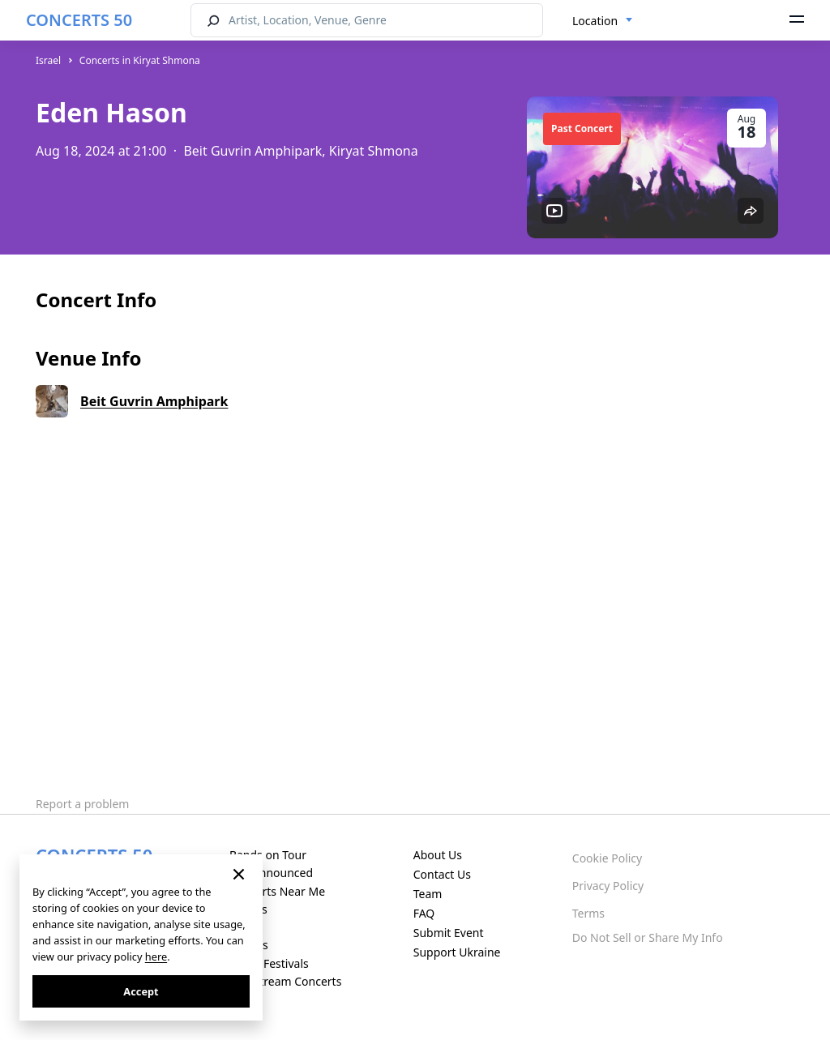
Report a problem (82, 803)
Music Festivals (269, 963)
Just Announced (271, 872)
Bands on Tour (267, 854)
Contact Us (442, 874)
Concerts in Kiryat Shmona (139, 60)
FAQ (424, 913)
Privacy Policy (608, 885)
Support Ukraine (457, 952)
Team (428, 893)
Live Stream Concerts (285, 981)
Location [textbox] (595, 20)
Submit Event (448, 932)
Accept (140, 991)
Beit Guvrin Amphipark (154, 401)
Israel (48, 60)
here (156, 956)
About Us (437, 854)
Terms (588, 913)
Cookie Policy (607, 858)
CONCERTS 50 (79, 20)
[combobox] (602, 21)
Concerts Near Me (277, 891)
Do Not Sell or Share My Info (647, 937)
